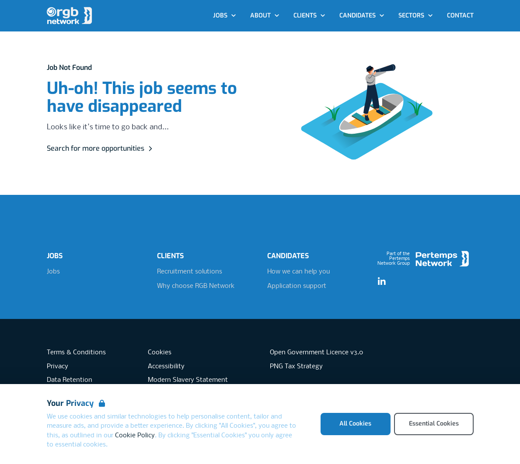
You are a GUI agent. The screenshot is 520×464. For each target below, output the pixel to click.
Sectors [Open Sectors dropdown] (415, 15)
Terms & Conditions (76, 352)
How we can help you (298, 271)
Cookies (159, 352)
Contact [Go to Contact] (460, 15)
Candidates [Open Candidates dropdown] (361, 15)
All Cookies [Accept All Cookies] (355, 423)
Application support (296, 286)
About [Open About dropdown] (264, 15)
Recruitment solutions (189, 271)
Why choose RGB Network (195, 286)
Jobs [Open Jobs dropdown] (224, 15)
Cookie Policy (135, 435)
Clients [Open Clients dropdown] (309, 15)
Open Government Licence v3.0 (316, 352)
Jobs (53, 271)
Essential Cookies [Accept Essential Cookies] (434, 423)
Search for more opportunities (101, 148)
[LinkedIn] (382, 282)
